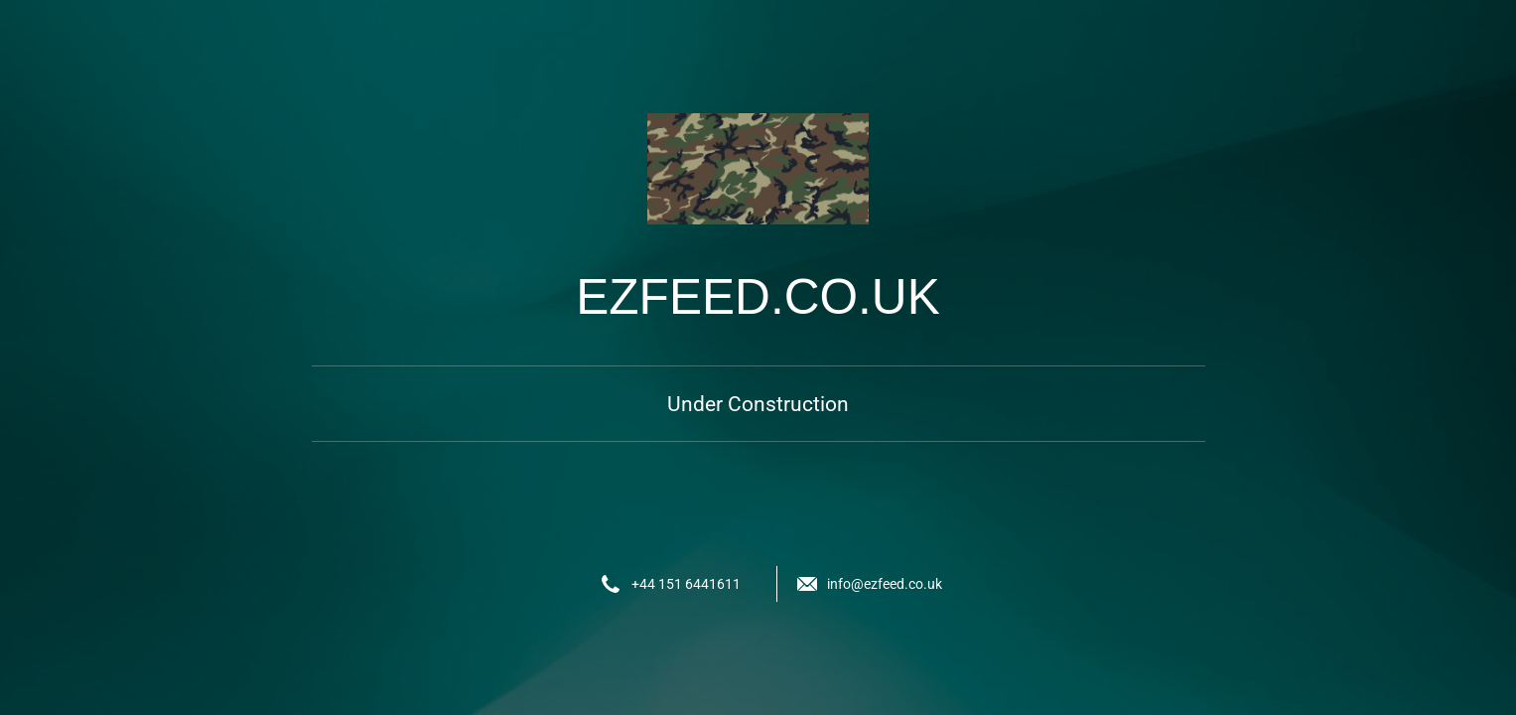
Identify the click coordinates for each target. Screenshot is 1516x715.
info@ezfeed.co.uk (884, 584)
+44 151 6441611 (686, 584)
